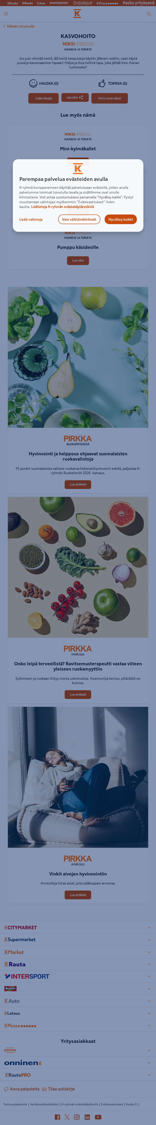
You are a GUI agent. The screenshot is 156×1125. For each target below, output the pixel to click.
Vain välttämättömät (79, 219)
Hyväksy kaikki (121, 219)
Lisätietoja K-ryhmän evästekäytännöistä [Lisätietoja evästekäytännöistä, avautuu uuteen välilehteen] (62, 206)
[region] (78, 195)
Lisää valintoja (31, 219)
